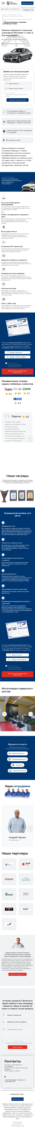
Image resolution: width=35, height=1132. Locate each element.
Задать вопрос (18, 1047)
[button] (30, 438)
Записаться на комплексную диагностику (17, 371)
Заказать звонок (27, 3)
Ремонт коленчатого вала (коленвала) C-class (17, 19)
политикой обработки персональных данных (16, 95)
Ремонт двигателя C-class (13, 16)
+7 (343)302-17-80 (27, 10)
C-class (19, 14)
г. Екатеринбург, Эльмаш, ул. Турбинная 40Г (14, 1079)
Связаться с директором (17, 974)
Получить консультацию (17, 100)
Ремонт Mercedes (8, 14)
